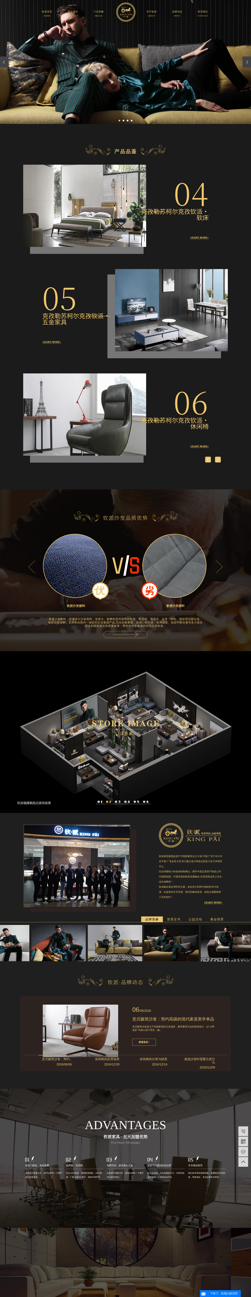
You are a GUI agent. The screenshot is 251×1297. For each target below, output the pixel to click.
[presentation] (4, 62)
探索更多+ (144, 1042)
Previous (31, 567)
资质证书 (174, 919)
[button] (119, 120)
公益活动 (195, 919)
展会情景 (217, 919)
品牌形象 (152, 919)
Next (219, 567)
